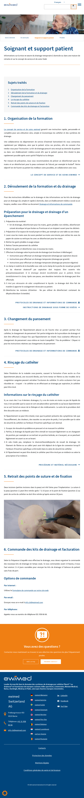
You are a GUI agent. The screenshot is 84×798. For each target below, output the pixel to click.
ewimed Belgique (41, 724)
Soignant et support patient (44, 38)
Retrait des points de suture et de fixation (28, 103)
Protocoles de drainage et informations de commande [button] (48, 302)
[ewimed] (10, 4)
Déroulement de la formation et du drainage (29, 93)
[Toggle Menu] (79, 4)
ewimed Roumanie (41, 739)
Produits (62, 38)
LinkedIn (63, 695)
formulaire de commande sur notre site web (30, 590)
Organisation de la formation (23, 89)
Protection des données (42, 755)
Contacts (42, 748)
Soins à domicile (10, 38)
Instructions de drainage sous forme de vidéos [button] (51, 307)
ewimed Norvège (40, 715)
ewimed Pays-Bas (41, 719)
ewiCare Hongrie (40, 734)
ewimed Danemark (41, 710)
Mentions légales (42, 763)
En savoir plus (25, 38)
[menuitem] (60, 2)
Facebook (64, 701)
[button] (5, 793)
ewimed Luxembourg (42, 729)
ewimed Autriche (40, 700)
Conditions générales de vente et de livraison (42, 770)
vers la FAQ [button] (31, 661)
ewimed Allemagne (41, 695)
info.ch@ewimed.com (34, 602)
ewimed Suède (40, 705)
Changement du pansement (22, 96)
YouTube (63, 706)
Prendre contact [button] (50, 661)
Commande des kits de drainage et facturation (30, 106)
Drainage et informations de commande (55, 204)
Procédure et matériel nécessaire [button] (59, 465)
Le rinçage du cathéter (20, 99)
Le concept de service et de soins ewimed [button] (55, 175)
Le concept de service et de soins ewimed (22, 129)
